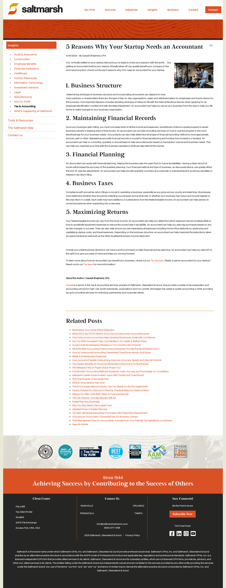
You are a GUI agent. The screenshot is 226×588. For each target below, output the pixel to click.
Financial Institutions (26, 68)
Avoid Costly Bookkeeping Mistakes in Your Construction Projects (106, 344)
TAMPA (139, 513)
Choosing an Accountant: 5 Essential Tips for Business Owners (105, 416)
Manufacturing (23, 96)
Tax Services (157, 260)
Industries (132, 9)
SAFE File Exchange (26, 522)
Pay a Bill (20, 506)
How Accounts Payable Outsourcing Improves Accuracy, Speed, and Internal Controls (116, 360)
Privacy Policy (132, 535)
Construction (22, 59)
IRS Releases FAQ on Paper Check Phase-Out (96, 367)
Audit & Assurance (25, 54)
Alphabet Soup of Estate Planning (89, 409)
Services (110, 9)
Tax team (88, 264)
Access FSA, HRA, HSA (28, 527)
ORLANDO (138, 505)
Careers (194, 9)
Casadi (69, 285)
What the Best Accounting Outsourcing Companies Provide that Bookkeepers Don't (115, 348)
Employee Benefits (25, 63)
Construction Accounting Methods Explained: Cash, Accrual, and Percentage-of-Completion (120, 371)
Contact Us (15, 135)
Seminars (173, 9)
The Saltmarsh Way (20, 127)
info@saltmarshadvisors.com (112, 523)
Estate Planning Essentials (86, 401)
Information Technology (28, 82)
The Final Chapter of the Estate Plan (90, 378)
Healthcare (20, 73)
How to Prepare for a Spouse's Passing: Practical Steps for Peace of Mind (110, 390)
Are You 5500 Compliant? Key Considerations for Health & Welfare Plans (109, 341)
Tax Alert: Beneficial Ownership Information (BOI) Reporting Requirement (109, 412)
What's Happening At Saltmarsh (33, 111)
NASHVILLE (87, 505)
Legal (17, 92)
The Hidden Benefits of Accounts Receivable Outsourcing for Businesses (110, 363)
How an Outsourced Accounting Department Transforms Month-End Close (111, 352)
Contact (213, 9)
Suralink (20, 517)
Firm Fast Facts (183, 525)
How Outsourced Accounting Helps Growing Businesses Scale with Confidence (113, 337)
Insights (152, 9)
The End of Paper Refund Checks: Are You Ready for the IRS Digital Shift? (110, 386)
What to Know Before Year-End (88, 382)
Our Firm (89, 9)
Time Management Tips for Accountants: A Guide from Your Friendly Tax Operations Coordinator (122, 420)
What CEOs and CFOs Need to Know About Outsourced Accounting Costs (110, 333)
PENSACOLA (87, 513)
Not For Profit (22, 101)
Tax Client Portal (24, 511)
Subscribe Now (183, 514)
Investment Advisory (26, 87)
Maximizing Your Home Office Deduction (93, 329)
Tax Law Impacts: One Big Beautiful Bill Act (94, 397)
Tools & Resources (20, 120)
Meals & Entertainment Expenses (89, 356)
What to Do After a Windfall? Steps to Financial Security (100, 394)
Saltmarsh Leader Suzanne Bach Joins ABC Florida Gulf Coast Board (108, 375)
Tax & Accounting (24, 106)
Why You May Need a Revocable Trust (92, 405)
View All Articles (80, 424)
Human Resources (25, 78)
